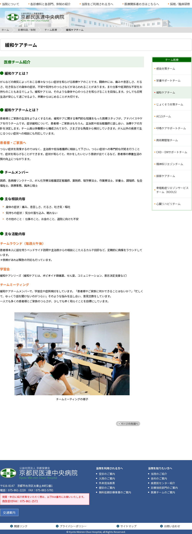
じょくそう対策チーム (169, 104)
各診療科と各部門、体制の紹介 (50, 4)
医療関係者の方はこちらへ (141, 4)
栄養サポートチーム (168, 80)
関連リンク (20, 526)
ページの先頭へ (129, 423)
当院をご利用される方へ (97, 4)
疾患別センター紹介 (163, 483)
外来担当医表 (107, 483)
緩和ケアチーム (165, 92)
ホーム (5, 30)
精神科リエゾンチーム (169, 164)
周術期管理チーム (167, 140)
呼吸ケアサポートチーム (171, 128)
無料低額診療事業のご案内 (115, 492)
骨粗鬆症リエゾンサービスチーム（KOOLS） (172, 190)
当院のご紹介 (159, 474)
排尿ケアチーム (165, 176)
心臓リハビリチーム (168, 204)
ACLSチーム (163, 116)
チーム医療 (51, 30)
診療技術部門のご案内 (164, 488)
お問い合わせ (172, 526)
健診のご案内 (107, 488)
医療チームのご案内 (163, 492)
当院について (10, 4)
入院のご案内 (107, 478)
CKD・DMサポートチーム (171, 152)
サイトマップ (128, 526)
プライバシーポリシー (73, 526)
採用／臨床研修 (180, 4)
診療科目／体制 (27, 30)
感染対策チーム (165, 68)
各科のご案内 (159, 478)
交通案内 (9, 512)
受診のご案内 (107, 474)
